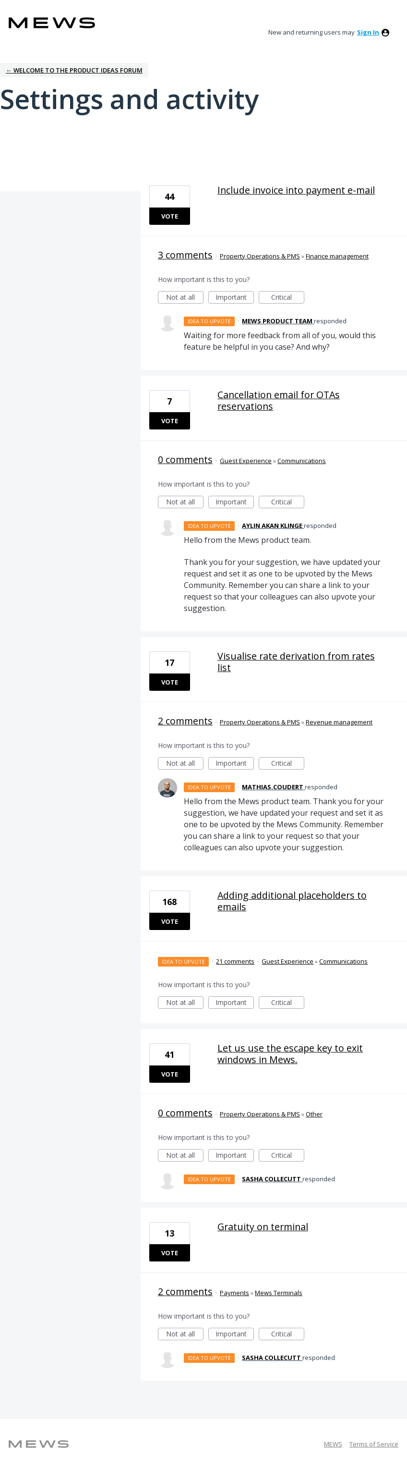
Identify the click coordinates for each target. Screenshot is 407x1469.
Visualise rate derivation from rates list (296, 661)
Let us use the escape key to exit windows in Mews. (290, 1053)
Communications (301, 460)
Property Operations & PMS (260, 256)
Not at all (185, 298)
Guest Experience (246, 460)
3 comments (185, 254)
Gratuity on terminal (262, 1226)
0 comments (185, 459)
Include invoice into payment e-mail (296, 190)
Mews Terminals (278, 1292)
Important (234, 298)
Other (314, 1114)
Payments (234, 1292)
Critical (287, 298)
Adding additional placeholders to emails (292, 901)
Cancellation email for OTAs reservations (278, 400)
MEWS (333, 1444)
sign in (368, 32)
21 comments (235, 961)
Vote (169, 216)
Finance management (337, 256)
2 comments (185, 720)
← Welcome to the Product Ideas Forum (74, 70)
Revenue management (339, 722)
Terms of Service (373, 1444)
